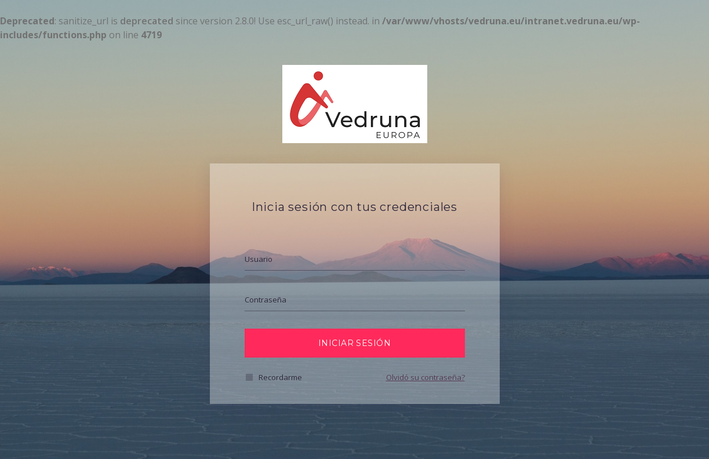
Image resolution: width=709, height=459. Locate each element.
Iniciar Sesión (354, 343)
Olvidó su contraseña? (425, 377)
